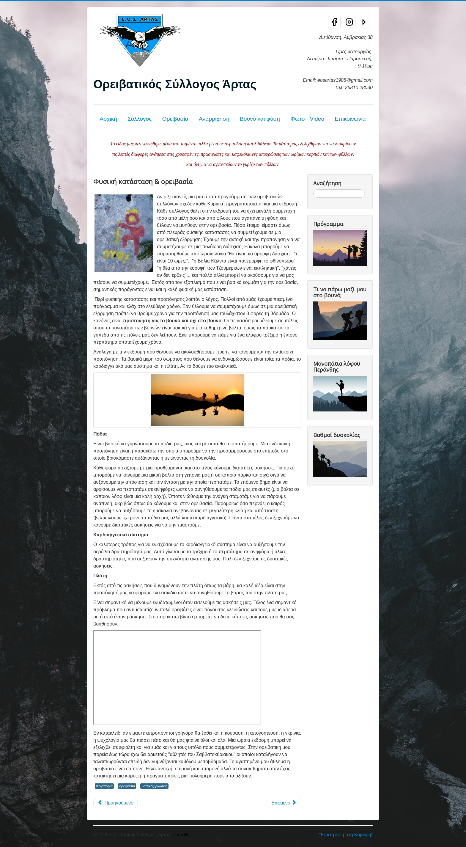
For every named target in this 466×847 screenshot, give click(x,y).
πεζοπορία (104, 786)
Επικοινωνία (350, 119)
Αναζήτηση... (313, 189)
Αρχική (108, 119)
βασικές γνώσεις (154, 786)
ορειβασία (127, 786)
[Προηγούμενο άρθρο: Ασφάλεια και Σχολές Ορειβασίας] (115, 803)
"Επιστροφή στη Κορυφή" (346, 834)
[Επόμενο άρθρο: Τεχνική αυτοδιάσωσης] (284, 803)
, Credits (181, 834)
